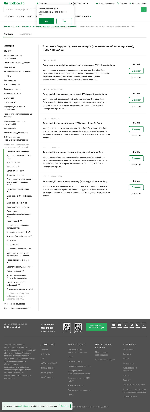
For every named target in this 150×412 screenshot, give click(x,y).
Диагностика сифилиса (17, 203)
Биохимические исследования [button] (16, 63)
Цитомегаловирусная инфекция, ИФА (16, 283)
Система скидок (75, 361)
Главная (6, 26)
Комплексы (25, 34)
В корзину (136, 71)
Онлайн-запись (46, 377)
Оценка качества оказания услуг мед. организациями (134, 390)
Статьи (71, 395)
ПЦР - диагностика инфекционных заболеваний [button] (15, 138)
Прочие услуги (46, 372)
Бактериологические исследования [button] (12, 56)
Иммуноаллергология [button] (13, 85)
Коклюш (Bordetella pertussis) (19, 236)
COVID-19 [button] (7, 51)
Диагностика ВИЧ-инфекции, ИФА (19, 197)
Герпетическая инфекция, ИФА (18, 190)
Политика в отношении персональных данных (88, 407)
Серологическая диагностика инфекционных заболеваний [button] (16, 145)
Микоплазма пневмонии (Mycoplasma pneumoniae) (18, 254)
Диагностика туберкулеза (18, 207)
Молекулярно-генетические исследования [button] (15, 122)
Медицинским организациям (101, 353)
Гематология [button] (9, 67)
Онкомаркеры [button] (9, 128)
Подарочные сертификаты (79, 366)
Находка (43, 3)
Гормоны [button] (7, 76)
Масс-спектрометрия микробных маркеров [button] (17, 115)
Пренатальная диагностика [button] (15, 133)
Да (46, 21)
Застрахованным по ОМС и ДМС (79, 379)
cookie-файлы (24, 406)
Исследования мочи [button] (12, 93)
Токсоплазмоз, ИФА (15, 271)
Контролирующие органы (134, 384)
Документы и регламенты (79, 390)
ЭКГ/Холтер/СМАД (48, 363)
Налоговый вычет (75, 385)
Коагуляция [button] (8, 98)
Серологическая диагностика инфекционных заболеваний (54, 26)
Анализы (9, 16)
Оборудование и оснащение (130, 369)
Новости (126, 375)
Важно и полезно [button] (80, 16)
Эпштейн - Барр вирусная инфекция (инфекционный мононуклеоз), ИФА (18, 296)
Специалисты (128, 363)
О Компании (128, 349)
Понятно (65, 406)
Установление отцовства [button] (14, 304)
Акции (20, 16)
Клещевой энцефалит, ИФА (18, 232)
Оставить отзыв (130, 397)
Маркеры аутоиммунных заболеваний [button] (14, 108)
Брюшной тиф (13, 167)
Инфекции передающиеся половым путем (18, 226)
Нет (64, 21)
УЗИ (42, 358)
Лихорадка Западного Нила (19, 249)
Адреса (126, 358)
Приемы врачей (47, 368)
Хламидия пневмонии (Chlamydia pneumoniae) (17, 276)
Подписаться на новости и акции (96, 327)
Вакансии (127, 380)
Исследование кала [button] (12, 89)
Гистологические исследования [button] (17, 71)
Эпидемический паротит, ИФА (20, 289)
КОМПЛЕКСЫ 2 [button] (10, 102)
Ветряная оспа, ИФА (15, 171)
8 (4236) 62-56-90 (79, 3)
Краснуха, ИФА (13, 245)
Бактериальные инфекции (18, 151)
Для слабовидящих (107, 3)
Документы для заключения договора (77, 350)
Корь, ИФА (11, 240)
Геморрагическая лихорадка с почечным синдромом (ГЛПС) (19, 182)
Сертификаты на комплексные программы (79, 372)
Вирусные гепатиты (15, 175)
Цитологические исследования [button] (17, 308)
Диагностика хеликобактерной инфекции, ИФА (19, 214)
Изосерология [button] (9, 80)
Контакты (127, 354)
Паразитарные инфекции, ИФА (18, 261)
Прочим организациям (105, 359)
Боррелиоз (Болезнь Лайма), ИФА (19, 156)
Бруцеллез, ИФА (13, 162)
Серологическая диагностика (20, 267)
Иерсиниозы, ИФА (14, 221)
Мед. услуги (33, 16)
